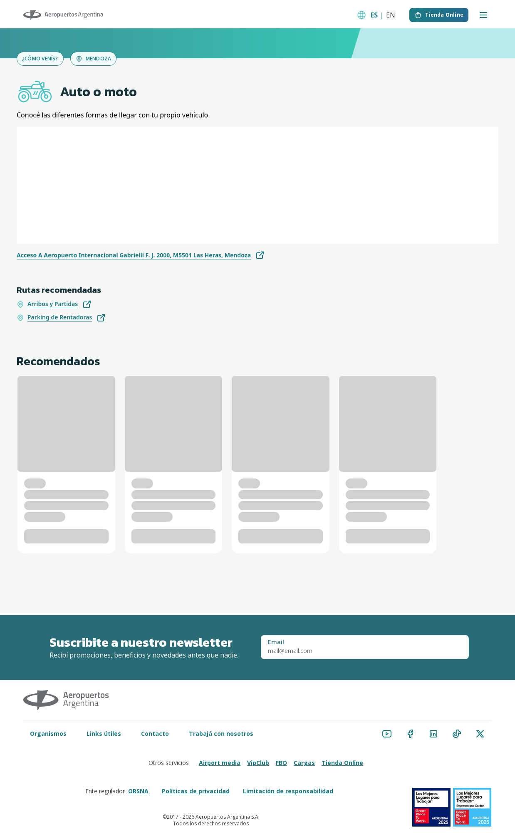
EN (390, 15)
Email (276, 642)
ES (374, 15)
